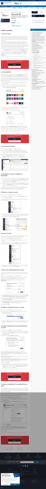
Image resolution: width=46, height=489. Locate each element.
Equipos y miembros (9, 449)
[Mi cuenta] (44, 3)
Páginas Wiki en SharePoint (37, 48)
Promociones (35, 472)
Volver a (16, 25)
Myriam (13, 20)
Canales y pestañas (35, 52)
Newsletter (35, 471)
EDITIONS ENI (34, 480)
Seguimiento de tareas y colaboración (36, 80)
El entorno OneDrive (36, 35)
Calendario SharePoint (36, 45)
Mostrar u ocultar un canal (38, 59)
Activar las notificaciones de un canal (39, 62)
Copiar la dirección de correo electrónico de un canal (38, 66)
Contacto (21, 475)
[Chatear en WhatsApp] (20, 3)
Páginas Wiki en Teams (36, 74)
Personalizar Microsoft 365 (37, 32)
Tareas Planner (35, 78)
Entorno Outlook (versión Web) (38, 81)
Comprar (14, 64)
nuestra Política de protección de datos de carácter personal (13, 462)
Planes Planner (35, 76)
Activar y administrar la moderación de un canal (39, 67)
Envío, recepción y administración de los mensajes (38, 83)
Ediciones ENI (6, 3)
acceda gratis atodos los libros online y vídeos (18, 457)
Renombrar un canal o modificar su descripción (39, 58)
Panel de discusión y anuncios (37, 46)
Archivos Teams (20, 449)
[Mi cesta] (42, 3)
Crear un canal (36, 53)
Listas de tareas (35, 44)
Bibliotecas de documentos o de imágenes (38, 41)
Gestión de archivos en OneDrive (38, 36)
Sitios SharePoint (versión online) (38, 39)
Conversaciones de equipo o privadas (37, 71)
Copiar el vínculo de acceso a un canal (38, 64)
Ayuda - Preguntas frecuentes (24, 471)
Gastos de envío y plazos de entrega (25, 474)
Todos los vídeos (35, 474)
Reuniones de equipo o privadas (38, 72)
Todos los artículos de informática (13, 471)
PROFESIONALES (21, 480)
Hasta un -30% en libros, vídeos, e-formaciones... (23, 0)
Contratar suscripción (14, 67)
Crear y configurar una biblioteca (38, 42)
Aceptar (36, 462)
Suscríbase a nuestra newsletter (13, 462)
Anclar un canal (36, 60)
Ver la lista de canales (37, 56)
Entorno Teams (35, 49)
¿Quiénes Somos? (10, 472)
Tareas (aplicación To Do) (37, 87)
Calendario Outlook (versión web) (38, 86)
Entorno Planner (35, 75)
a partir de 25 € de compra (28, 457)
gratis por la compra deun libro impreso (8, 457)
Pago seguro (22, 472)
